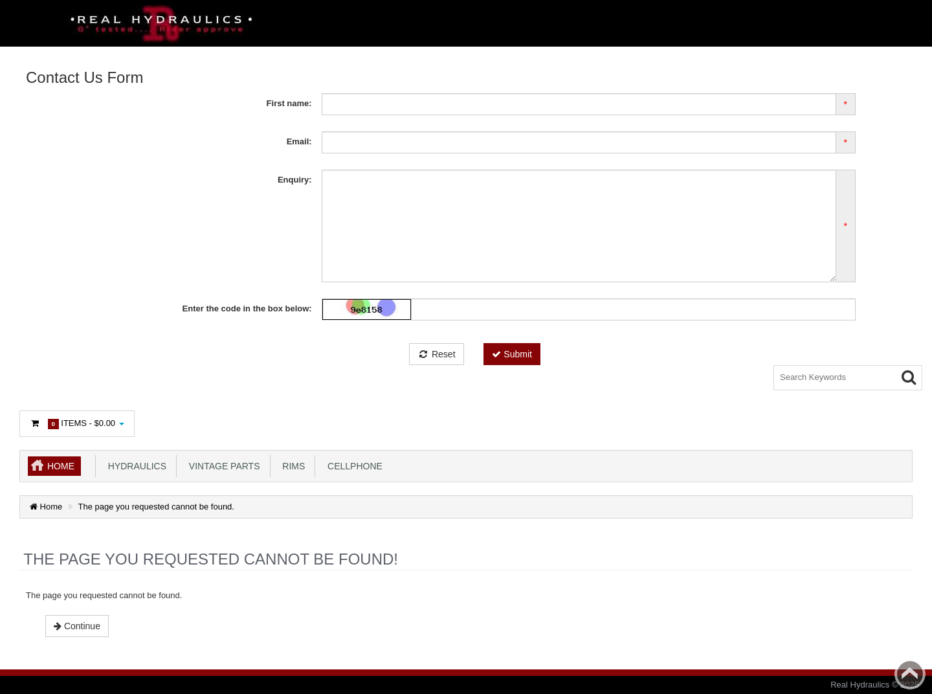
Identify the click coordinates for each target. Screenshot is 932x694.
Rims (291, 466)
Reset (436, 354)
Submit (511, 354)
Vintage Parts (222, 466)
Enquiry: (295, 180)
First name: (289, 103)
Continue (77, 626)
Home (60, 466)
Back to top (910, 674)
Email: (299, 141)
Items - (77, 423)
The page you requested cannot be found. (156, 506)
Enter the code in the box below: (247, 308)
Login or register (65, 379)
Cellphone (352, 466)
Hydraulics (134, 466)
